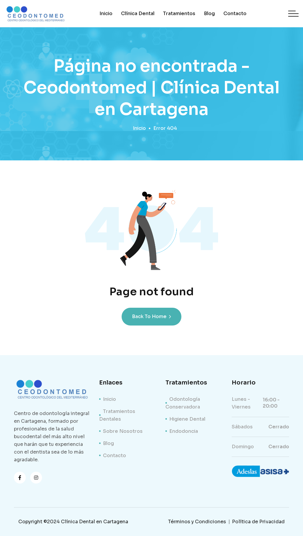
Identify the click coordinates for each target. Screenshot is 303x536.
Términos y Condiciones (197, 522)
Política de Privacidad (258, 522)
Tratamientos (179, 13)
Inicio (105, 13)
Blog (209, 13)
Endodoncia (183, 431)
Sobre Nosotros (123, 431)
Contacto (234, 13)
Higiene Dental (187, 419)
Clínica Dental (137, 13)
